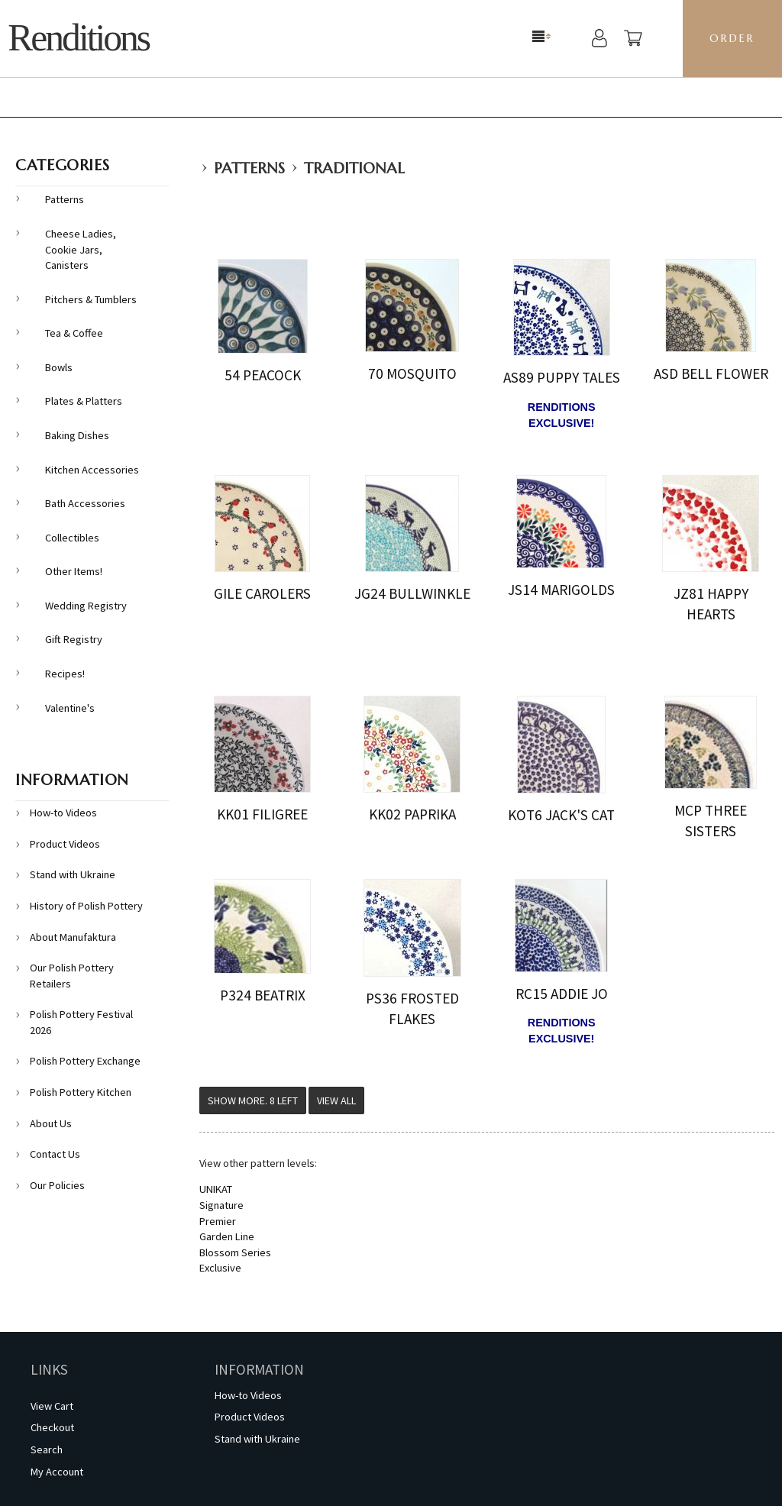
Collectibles (72, 538)
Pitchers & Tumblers (91, 299)
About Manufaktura (73, 937)
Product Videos (65, 844)
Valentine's (70, 708)
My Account (57, 1472)
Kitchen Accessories (92, 470)
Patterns (249, 168)
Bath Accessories (85, 503)
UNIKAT (215, 1189)
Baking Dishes (77, 435)
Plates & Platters (83, 401)
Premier (217, 1221)
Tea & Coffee (74, 333)
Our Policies (57, 1185)
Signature (221, 1205)
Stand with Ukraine (72, 874)
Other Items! (73, 571)
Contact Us (55, 1154)
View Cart (52, 1406)
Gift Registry (73, 639)
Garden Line (226, 1236)
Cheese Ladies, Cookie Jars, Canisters (80, 249)
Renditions (78, 38)
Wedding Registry (86, 605)
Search (47, 1449)
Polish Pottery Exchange (85, 1061)
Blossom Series (235, 1252)
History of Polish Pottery (86, 906)
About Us (51, 1123)
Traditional (354, 168)
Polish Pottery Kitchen (80, 1092)
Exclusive (220, 1268)
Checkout (52, 1427)
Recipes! (65, 673)
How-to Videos (63, 812)
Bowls (59, 367)
